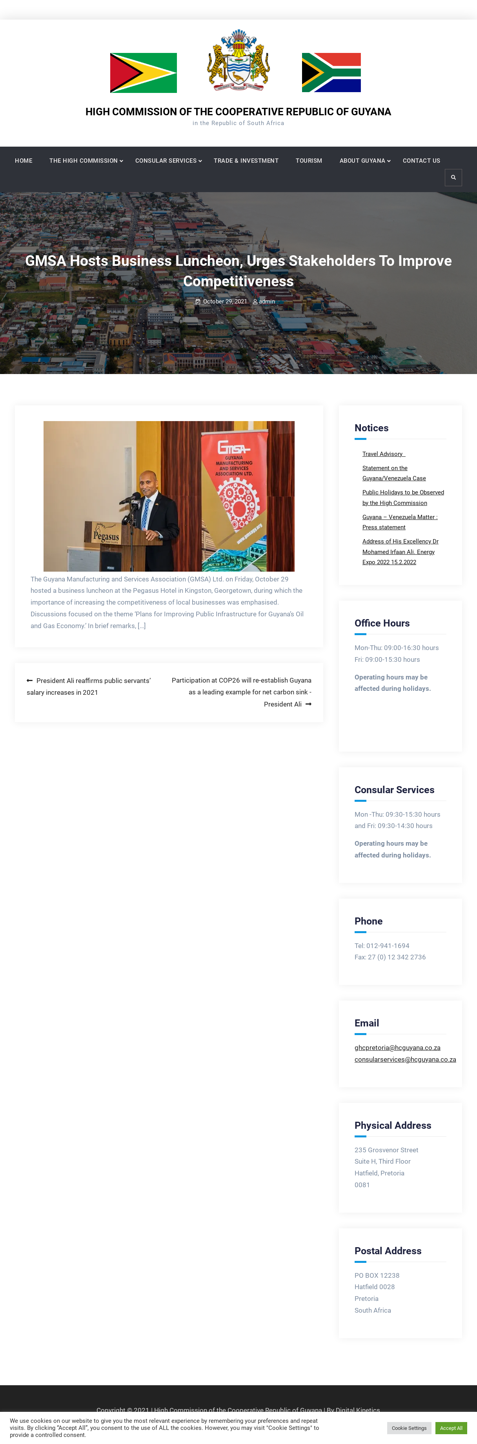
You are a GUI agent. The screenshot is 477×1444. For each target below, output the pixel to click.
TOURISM (309, 160)
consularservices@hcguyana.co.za (405, 1059)
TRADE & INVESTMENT (246, 160)
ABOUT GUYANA (363, 160)
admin (267, 301)
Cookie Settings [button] (409, 1428)
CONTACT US (422, 160)
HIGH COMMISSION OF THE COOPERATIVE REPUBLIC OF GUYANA (238, 112)
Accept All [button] (451, 1428)
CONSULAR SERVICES (166, 160)
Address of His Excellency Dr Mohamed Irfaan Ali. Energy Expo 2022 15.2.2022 (400, 552)
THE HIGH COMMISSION (83, 160)
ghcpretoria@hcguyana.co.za (398, 1048)
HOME (23, 160)
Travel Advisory (383, 454)
